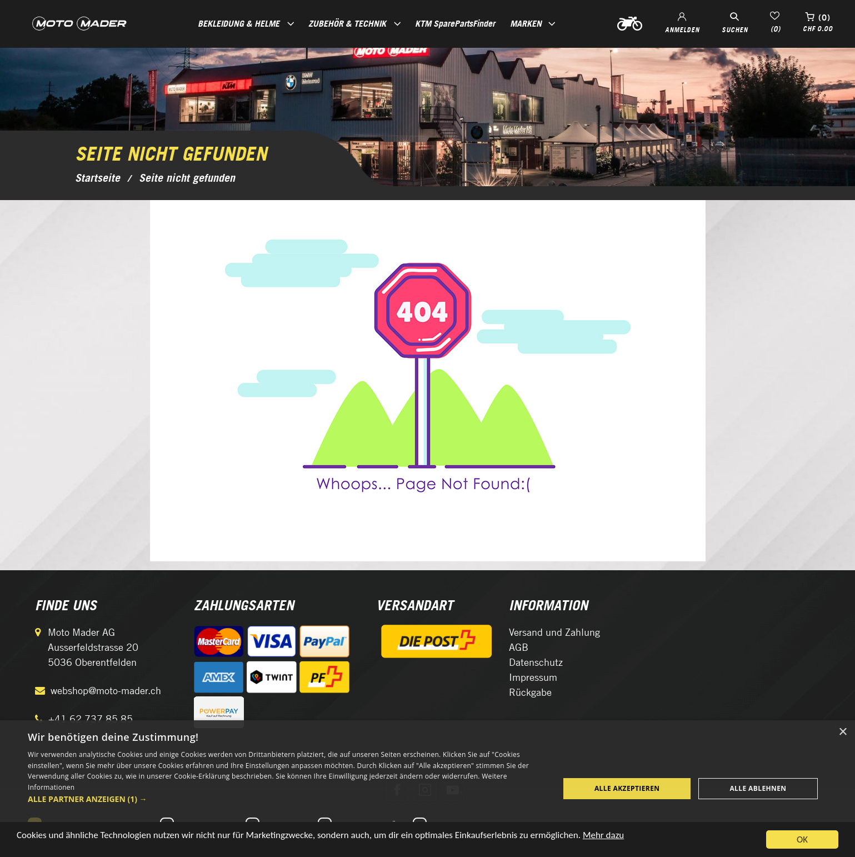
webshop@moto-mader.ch (106, 690)
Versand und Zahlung (554, 632)
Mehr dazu (603, 837)
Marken (526, 23)
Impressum (533, 677)
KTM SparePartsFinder (455, 23)
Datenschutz (536, 662)
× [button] (842, 732)
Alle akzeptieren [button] (627, 788)
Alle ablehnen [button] (757, 788)
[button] (286, 799)
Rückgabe (530, 692)
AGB (518, 647)
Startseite (97, 178)
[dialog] (427, 788)
